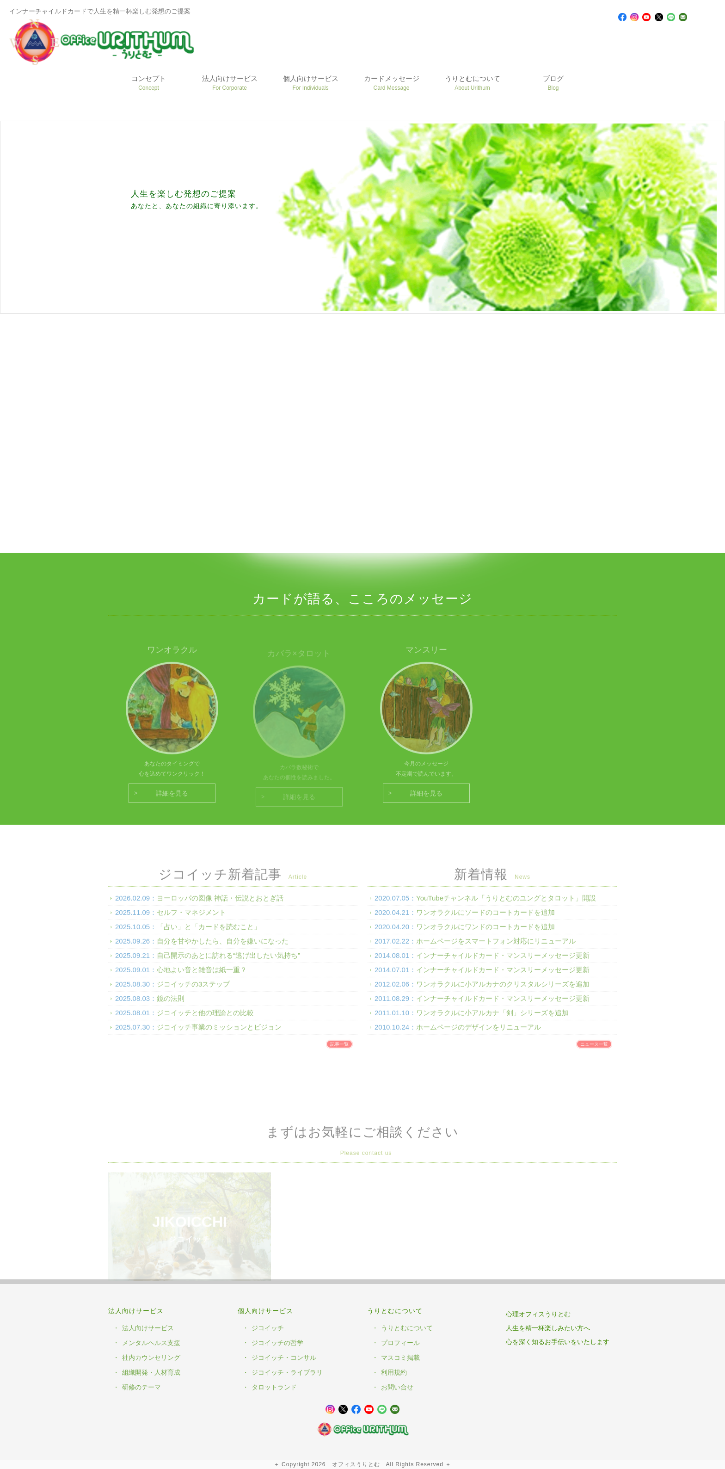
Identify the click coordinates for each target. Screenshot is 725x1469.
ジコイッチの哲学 (277, 1342)
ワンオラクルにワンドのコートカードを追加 (485, 933)
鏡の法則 (170, 1004)
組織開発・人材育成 (151, 1372)
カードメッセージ (391, 82)
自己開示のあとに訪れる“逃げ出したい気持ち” (228, 961)
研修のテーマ (141, 1387)
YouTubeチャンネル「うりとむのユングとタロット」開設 (506, 904)
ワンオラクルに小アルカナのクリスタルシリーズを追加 (503, 990)
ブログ (553, 82)
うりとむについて (472, 82)
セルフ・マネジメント (191, 918)
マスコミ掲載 (400, 1357)
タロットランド (274, 1387)
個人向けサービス (310, 82)
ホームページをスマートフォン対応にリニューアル (496, 947)
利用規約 (394, 1372)
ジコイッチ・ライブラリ (287, 1372)
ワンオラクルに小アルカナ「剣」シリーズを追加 (492, 1019)
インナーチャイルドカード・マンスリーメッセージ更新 (503, 961)
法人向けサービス (230, 82)
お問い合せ (397, 1387)
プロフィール (400, 1342)
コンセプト (148, 82)
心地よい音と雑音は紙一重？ (202, 976)
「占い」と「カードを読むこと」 (209, 933)
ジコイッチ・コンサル (284, 1357)
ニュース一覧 (594, 1050)
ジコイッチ (268, 1328)
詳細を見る (172, 799)
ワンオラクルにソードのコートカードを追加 (485, 918)
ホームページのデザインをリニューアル (478, 1033)
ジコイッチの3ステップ (193, 990)
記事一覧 (339, 1050)
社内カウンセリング (151, 1357)
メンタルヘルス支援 (151, 1342)
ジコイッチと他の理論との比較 (205, 1019)
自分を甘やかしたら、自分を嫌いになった (223, 947)
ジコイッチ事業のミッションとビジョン (219, 1033)
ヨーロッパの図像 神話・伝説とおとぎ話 (220, 904)
